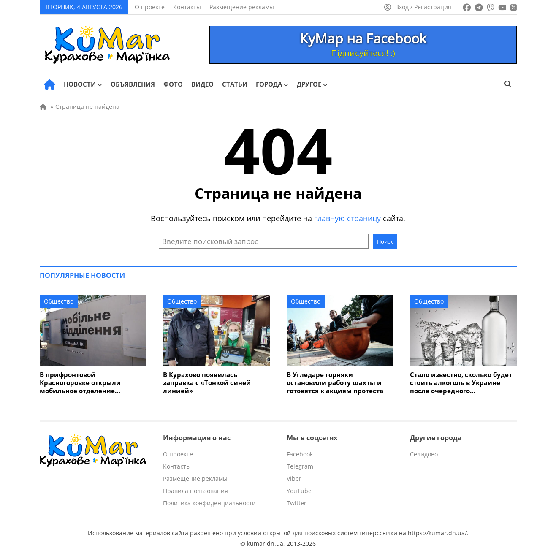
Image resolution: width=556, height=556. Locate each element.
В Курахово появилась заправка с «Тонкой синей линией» (207, 383)
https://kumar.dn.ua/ (437, 533)
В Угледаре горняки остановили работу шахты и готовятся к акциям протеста (335, 383)
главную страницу (347, 218)
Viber (294, 479)
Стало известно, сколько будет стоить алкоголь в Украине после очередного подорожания (461, 383)
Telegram (300, 466)
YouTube (299, 491)
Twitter (296, 503)
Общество (58, 301)
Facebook (300, 454)
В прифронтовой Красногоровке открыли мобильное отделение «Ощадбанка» (80, 383)
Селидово (424, 454)
